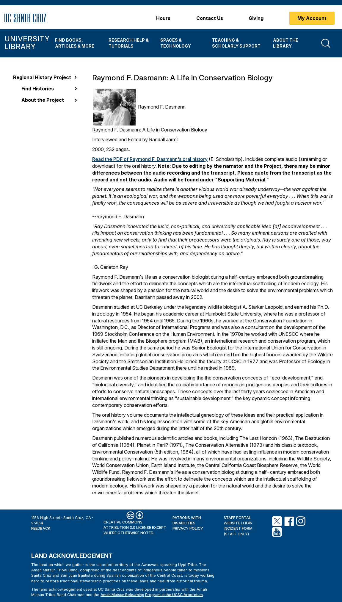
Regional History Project (42, 77)
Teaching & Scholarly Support (236, 42)
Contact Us (209, 18)
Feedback (40, 528)
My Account (312, 18)
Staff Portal (237, 517)
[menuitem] (77, 43)
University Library (26, 43)
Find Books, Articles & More (74, 42)
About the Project (42, 100)
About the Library (285, 42)
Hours (163, 18)
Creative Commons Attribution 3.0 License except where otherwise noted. (134, 527)
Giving (256, 18)
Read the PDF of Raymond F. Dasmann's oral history (150, 159)
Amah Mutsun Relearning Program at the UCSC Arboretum (152, 594)
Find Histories (37, 89)
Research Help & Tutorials (129, 42)
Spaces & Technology (175, 42)
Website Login (238, 523)
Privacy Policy (187, 528)
